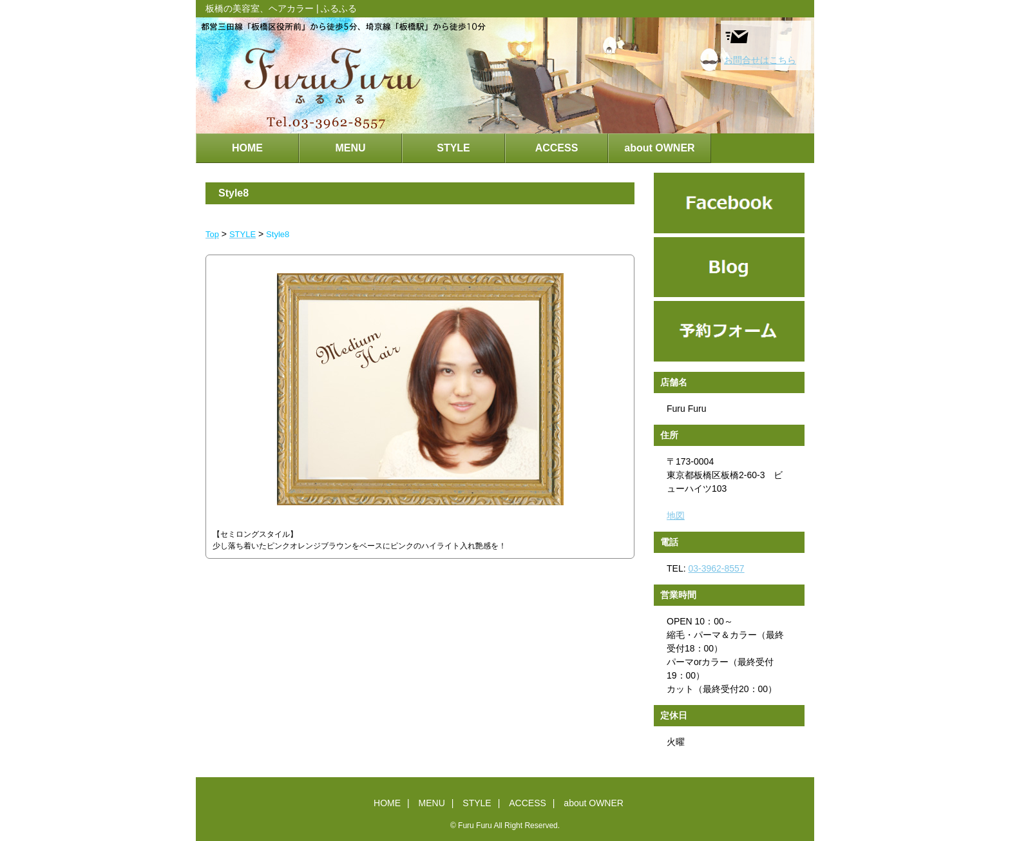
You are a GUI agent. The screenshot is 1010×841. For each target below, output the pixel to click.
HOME (247, 147)
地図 (676, 515)
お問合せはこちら (760, 44)
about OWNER (659, 147)
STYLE (453, 147)
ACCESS (556, 147)
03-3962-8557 (716, 568)
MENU (350, 147)
